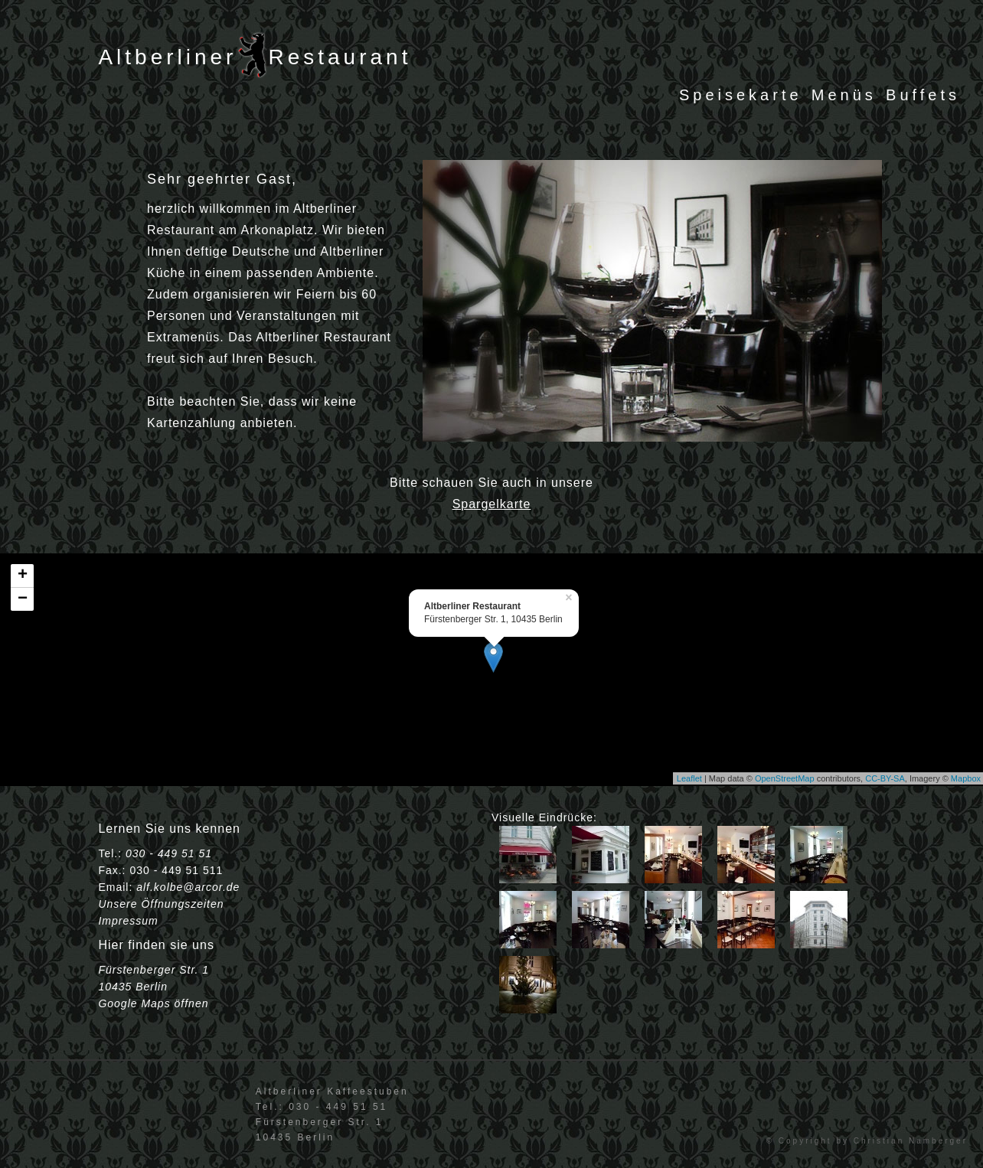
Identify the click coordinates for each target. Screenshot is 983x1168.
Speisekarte (740, 94)
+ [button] (23, 575)
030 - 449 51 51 (169, 853)
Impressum (128, 921)
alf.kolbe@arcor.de (188, 887)
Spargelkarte (491, 504)
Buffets (923, 94)
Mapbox (966, 778)
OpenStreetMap (785, 778)
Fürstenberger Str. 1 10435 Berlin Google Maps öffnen (153, 987)
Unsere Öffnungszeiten (161, 904)
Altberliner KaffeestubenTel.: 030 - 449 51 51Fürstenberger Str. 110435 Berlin (332, 1114)
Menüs (844, 94)
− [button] (23, 599)
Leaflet (689, 778)
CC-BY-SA (885, 778)
